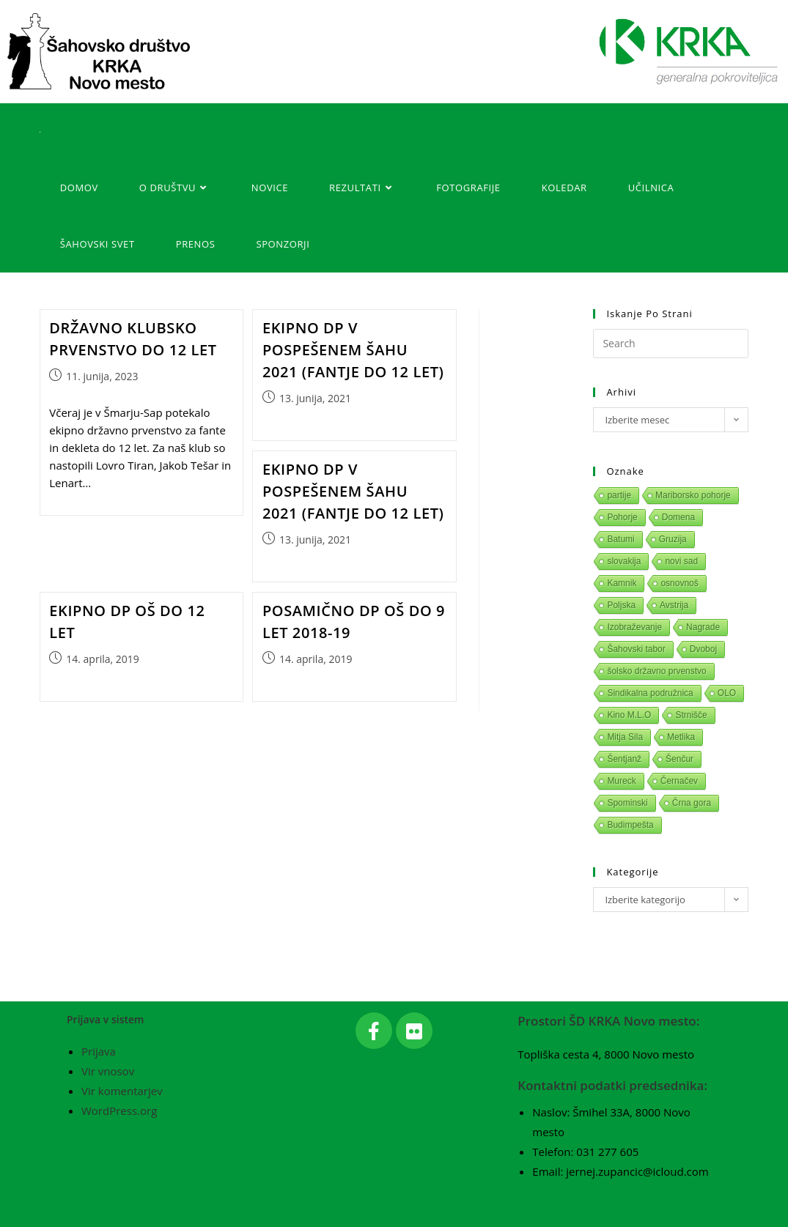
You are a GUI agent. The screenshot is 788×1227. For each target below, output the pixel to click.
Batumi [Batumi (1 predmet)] (620, 539)
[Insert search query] (670, 343)
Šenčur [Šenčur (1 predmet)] (679, 759)
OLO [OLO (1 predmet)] (727, 693)
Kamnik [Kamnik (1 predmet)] (621, 583)
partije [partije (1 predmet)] (619, 495)
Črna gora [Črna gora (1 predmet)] (691, 803)
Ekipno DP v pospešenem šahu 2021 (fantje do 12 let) (353, 350)
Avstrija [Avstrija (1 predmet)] (674, 605)
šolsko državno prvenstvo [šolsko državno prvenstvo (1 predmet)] (656, 671)
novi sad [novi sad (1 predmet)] (681, 561)
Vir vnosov (107, 1071)
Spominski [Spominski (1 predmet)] (627, 803)
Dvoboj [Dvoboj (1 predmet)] (703, 649)
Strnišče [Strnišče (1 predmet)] (691, 715)
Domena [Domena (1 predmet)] (678, 517)
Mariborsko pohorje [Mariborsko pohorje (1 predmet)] (693, 495)
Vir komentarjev (122, 1090)
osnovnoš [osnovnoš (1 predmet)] (679, 583)
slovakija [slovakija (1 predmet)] (624, 561)
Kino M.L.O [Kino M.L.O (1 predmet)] (629, 715)
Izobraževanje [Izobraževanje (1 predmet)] (634, 627)
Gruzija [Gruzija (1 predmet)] (673, 539)
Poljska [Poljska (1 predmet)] (621, 605)
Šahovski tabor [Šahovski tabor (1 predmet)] (636, 649)
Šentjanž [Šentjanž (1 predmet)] (624, 759)
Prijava (98, 1051)
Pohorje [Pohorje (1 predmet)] (622, 517)
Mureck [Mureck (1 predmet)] (621, 781)
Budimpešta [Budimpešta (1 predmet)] (630, 825)
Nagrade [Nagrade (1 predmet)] (703, 627)
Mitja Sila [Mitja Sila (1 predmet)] (625, 737)
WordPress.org (119, 1110)
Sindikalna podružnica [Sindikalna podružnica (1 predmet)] (650, 693)
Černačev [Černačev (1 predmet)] (679, 781)
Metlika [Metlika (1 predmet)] (681, 737)
